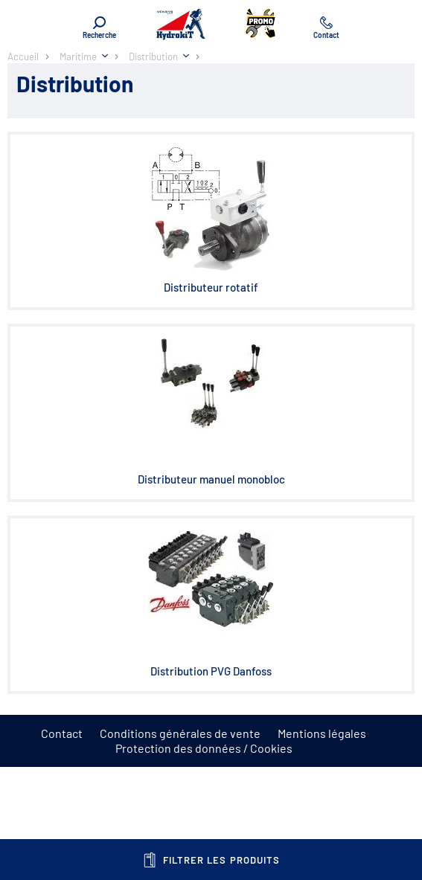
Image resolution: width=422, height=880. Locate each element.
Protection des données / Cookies (203, 748)
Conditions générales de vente (180, 733)
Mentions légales (322, 733)
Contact (62, 733)
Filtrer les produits (211, 859)
